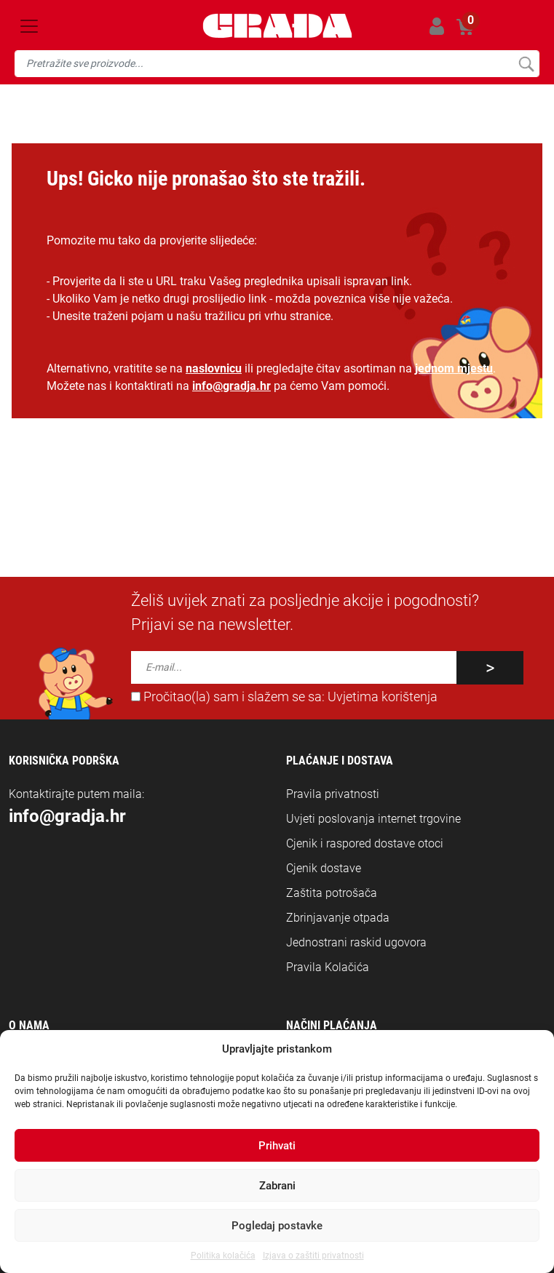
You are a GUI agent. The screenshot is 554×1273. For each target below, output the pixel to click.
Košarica (465, 24)
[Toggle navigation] (29, 26)
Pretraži (526, 63)
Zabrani (277, 1185)
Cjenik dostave (323, 868)
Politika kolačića (223, 1255)
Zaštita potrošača (331, 893)
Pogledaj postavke (277, 1225)
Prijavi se (437, 26)
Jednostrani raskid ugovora (356, 942)
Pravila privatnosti (332, 794)
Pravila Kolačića (327, 967)
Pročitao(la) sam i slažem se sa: (284, 697)
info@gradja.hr (231, 386)
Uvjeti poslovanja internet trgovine (373, 819)
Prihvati (277, 1145)
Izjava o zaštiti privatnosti (313, 1255)
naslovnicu (214, 368)
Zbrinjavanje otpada (337, 918)
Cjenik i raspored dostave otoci (364, 843)
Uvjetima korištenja (383, 697)
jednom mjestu (454, 368)
